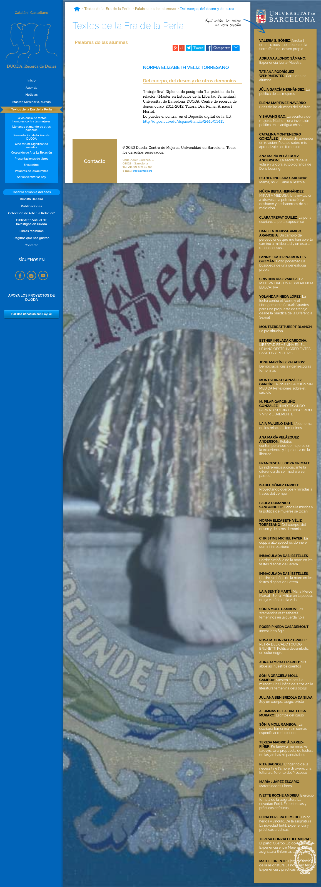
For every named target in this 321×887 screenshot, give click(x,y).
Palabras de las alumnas (31, 171)
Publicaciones (31, 206)
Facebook (20, 275)
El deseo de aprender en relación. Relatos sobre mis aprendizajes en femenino (286, 142)
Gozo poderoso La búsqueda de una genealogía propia (282, 265)
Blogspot (31, 275)
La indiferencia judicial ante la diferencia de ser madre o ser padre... (282, 471)
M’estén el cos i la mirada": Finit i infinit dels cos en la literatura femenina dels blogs (286, 684)
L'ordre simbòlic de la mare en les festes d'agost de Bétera (286, 562)
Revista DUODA (31, 199)
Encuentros (31, 164)
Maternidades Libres (275, 786)
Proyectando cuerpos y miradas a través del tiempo (285, 491)
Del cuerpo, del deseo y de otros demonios (282, 527)
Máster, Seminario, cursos (32, 102)
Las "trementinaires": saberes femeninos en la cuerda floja (281, 613)
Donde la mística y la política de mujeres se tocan (286, 509)
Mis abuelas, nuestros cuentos (282, 664)
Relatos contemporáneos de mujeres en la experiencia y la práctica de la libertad (284, 447)
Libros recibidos (31, 231)
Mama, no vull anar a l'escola (282, 182)
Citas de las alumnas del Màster (284, 107)
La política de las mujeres (284, 91)
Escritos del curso (290, 715)
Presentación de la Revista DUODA (31, 137)
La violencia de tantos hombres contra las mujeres (32, 119)
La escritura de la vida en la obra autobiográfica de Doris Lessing (285, 164)
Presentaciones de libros (31, 158)
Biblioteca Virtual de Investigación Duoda (31, 222)
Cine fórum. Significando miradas (31, 145)
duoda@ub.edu (142, 171)
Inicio (32, 80)
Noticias (31, 95)
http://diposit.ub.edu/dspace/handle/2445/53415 (183, 121)
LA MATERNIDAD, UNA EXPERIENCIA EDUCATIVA (286, 283)
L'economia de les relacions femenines (285, 426)
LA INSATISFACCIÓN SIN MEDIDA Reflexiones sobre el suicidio (286, 388)
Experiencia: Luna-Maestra (280, 62)
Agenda (31, 88)
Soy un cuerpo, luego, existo (281, 701)
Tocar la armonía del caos (31, 192)
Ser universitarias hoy (31, 177)
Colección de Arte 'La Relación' (31, 213)
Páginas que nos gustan (31, 238)
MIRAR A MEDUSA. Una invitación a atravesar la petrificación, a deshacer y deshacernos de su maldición (285, 201)
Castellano (39, 13)
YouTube (43, 275)
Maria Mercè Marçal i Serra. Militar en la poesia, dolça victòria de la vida (286, 595)
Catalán (21, 13)
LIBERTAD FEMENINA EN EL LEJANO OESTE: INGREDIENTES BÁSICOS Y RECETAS (285, 349)
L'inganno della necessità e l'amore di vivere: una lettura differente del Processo (285, 768)
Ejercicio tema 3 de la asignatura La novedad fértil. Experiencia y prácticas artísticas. (286, 865)
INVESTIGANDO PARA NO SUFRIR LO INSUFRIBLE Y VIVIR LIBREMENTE (286, 410)
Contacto (31, 245)
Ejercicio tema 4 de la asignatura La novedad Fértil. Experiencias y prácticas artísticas (286, 801)
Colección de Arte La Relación (31, 152)
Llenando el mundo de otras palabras (31, 128)
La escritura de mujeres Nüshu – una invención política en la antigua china (284, 120)
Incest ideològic (272, 631)
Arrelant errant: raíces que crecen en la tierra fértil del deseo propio (283, 44)
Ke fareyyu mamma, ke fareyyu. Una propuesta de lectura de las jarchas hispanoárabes (286, 750)
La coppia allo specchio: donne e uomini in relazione (283, 542)
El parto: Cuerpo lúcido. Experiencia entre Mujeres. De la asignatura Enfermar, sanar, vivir (284, 847)
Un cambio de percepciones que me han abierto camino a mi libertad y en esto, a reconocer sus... (286, 241)
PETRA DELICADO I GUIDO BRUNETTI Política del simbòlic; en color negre (284, 648)
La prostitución (271, 331)
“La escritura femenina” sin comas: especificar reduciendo (283, 728)
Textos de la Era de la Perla (31, 109)
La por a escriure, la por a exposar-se (285, 219)
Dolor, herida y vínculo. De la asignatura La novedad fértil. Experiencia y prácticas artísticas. (285, 823)
